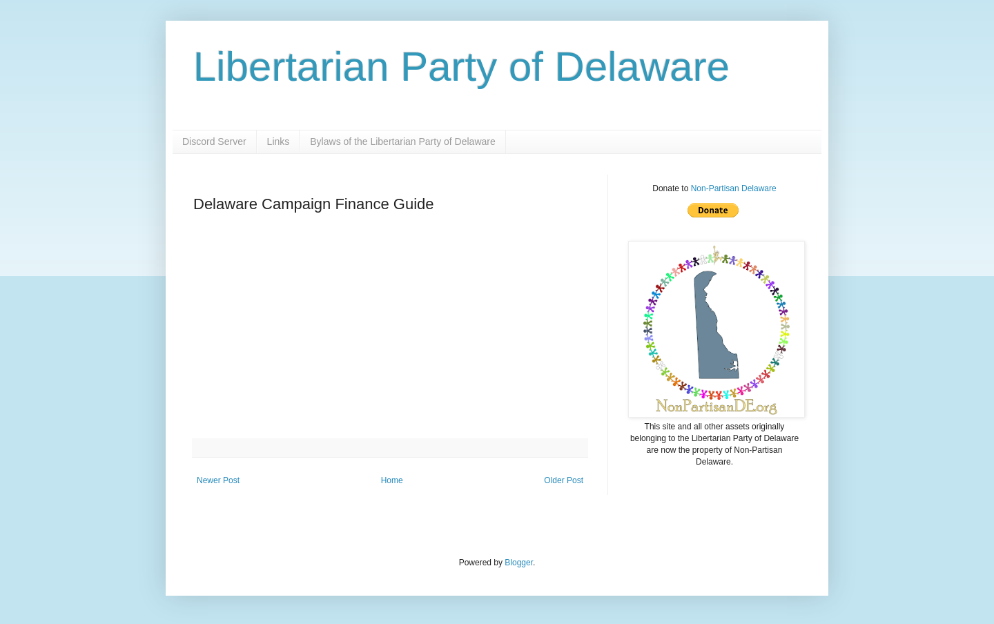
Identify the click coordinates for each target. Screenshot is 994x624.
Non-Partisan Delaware (734, 188)
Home (392, 480)
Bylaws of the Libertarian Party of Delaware (402, 141)
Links (278, 141)
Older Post (563, 480)
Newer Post (218, 480)
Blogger (519, 562)
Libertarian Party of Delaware (461, 66)
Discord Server (214, 141)
